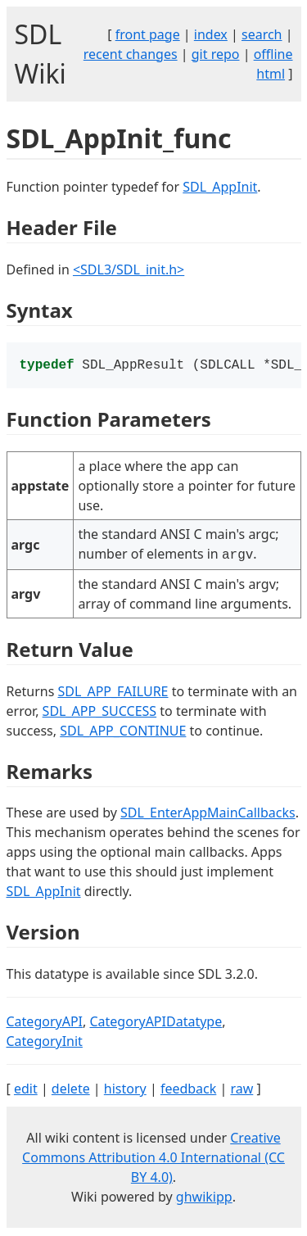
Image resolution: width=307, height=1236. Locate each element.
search (262, 34)
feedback (188, 1090)
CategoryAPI (45, 1023)
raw (241, 1090)
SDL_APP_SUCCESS (100, 713)
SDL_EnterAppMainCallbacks (208, 814)
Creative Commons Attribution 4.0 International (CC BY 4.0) (153, 1159)
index (211, 34)
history (125, 1090)
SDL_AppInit (220, 187)
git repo (216, 54)
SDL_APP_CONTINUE (123, 732)
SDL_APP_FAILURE (112, 693)
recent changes (131, 54)
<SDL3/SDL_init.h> (128, 269)
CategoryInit (45, 1043)
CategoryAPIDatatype (155, 1023)
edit (26, 1090)
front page (147, 34)
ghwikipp (204, 1198)
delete (71, 1090)
